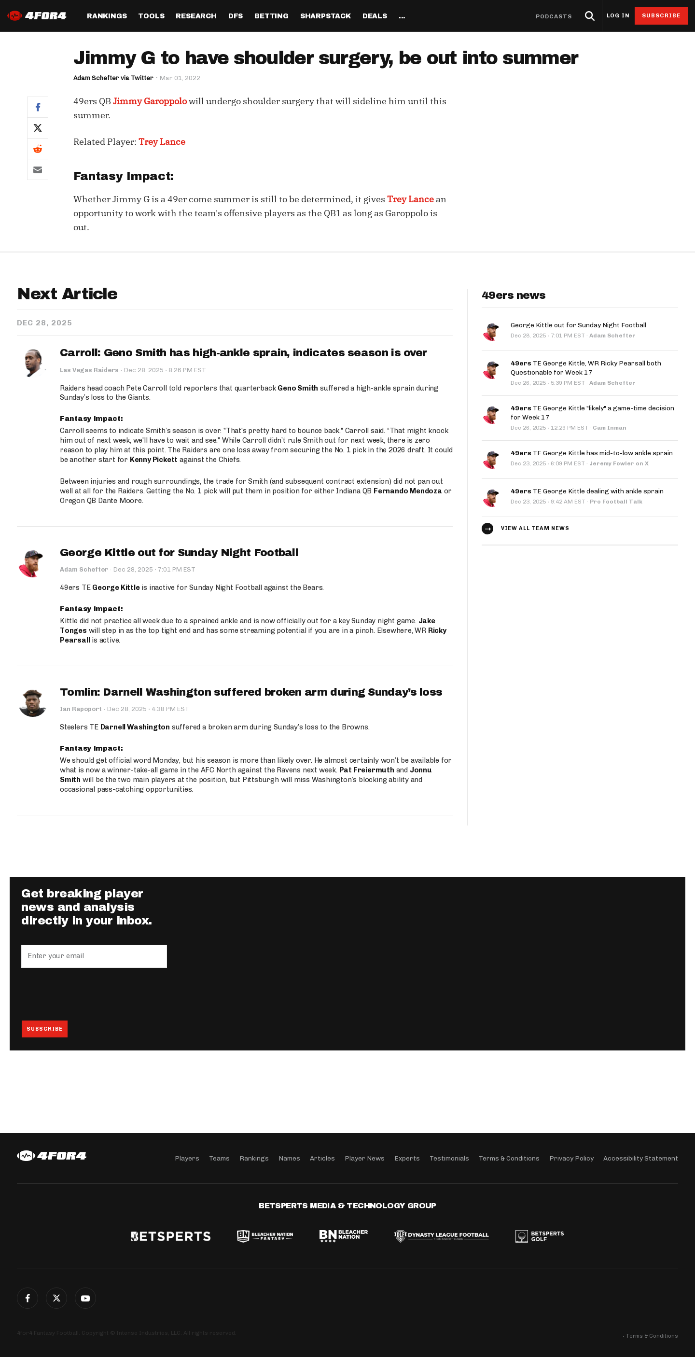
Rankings (106, 16)
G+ (85, 1298)
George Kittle (115, 588)
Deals (374, 16)
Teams (219, 1158)
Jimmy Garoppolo (150, 101)
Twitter (56, 1298)
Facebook (27, 1298)
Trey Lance (162, 141)
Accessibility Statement (640, 1158)
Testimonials (449, 1158)
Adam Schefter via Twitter (114, 78)
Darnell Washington (135, 727)
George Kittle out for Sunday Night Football (179, 553)
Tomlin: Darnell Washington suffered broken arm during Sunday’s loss (251, 692)
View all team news (535, 526)
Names (289, 1158)
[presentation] (94, 994)
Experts (407, 1158)
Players (187, 1158)
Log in (618, 16)
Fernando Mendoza (408, 491)
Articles (322, 1158)
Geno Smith (298, 388)
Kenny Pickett (154, 459)
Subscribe (661, 15)
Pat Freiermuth (366, 770)
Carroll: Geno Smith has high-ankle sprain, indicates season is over (243, 353)
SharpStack (325, 16)
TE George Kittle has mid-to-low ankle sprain (592, 451)
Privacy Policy (571, 1158)
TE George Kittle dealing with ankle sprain (587, 489)
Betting (271, 16)
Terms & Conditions (509, 1158)
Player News (365, 1158)
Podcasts (554, 16)
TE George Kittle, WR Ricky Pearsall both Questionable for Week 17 (586, 367)
